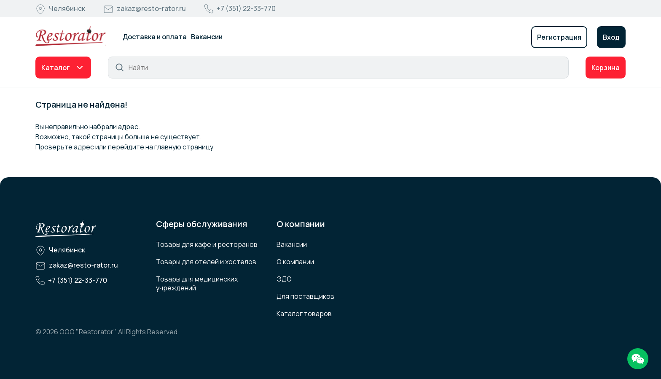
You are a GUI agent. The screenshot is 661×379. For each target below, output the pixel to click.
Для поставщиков (305, 296)
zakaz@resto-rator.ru (151, 8)
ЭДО (284, 279)
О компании (295, 261)
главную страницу (183, 147)
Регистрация (559, 37)
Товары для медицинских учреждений (197, 283)
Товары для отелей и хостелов (206, 261)
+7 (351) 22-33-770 (246, 8)
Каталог (55, 67)
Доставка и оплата (155, 36)
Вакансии (207, 36)
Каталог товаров (304, 313)
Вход (611, 37)
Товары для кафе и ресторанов (207, 244)
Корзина (605, 67)
